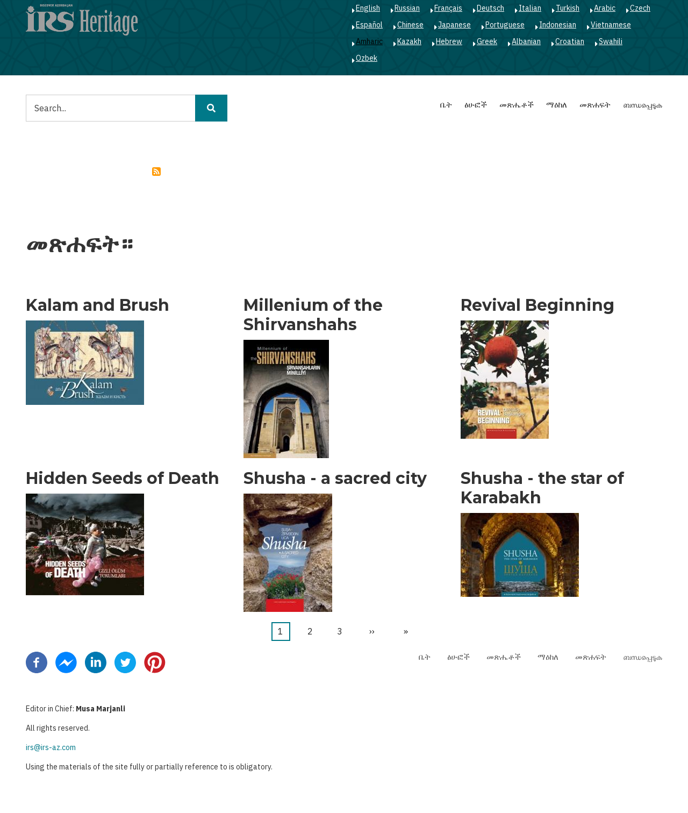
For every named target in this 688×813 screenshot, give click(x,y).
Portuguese (505, 25)
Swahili (610, 41)
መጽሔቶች (516, 104)
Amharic (369, 41)
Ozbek (366, 58)
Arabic (604, 8)
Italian (530, 8)
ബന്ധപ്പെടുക (642, 104)
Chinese (410, 25)
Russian (407, 8)
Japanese (454, 25)
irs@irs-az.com (51, 747)
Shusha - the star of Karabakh (542, 488)
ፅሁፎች (475, 104)
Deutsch (490, 8)
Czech (640, 8)
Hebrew (449, 41)
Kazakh (409, 41)
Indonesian (557, 25)
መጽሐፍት (595, 104)
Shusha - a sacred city (335, 478)
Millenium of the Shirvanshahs (313, 315)
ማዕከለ (556, 104)
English (368, 8)
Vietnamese (611, 25)
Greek (487, 41)
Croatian (569, 41)
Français (448, 8)
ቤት (446, 104)
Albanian (526, 41)
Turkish (567, 8)
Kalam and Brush (97, 305)
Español (369, 25)
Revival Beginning (537, 305)
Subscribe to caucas (156, 171)
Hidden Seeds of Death (122, 478)
